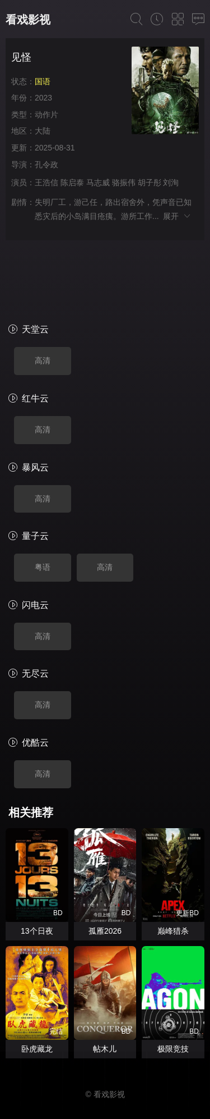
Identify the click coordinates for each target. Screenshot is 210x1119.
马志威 (98, 182)
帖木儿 (104, 983)
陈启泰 (72, 182)
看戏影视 (28, 19)
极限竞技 (173, 983)
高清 (42, 294)
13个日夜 (37, 865)
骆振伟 (124, 182)
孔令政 (46, 164)
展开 (177, 216)
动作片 (46, 114)
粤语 (42, 501)
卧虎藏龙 (37, 983)
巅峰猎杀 (173, 865)
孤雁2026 (105, 865)
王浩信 (46, 182)
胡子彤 (149, 182)
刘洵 (171, 182)
